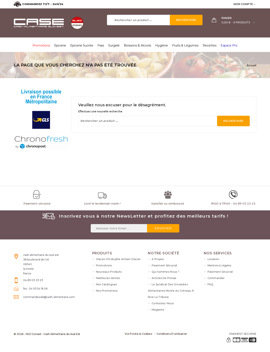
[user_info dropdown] (255, 4)
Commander (216, 278)
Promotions (104, 265)
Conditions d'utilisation (172, 333)
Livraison (213, 259)
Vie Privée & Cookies (138, 333)
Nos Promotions (107, 290)
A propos (158, 259)
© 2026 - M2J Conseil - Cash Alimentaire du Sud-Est (47, 334)
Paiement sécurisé (164, 265)
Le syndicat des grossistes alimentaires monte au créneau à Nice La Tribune (171, 291)
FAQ (210, 284)
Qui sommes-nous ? (165, 271)
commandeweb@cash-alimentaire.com (49, 297)
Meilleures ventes (108, 278)
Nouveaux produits (109, 271)
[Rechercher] (154, 20)
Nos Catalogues (106, 284)
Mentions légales (219, 265)
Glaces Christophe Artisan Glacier (118, 259)
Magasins (158, 309)
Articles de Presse (164, 278)
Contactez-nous (163, 303)
